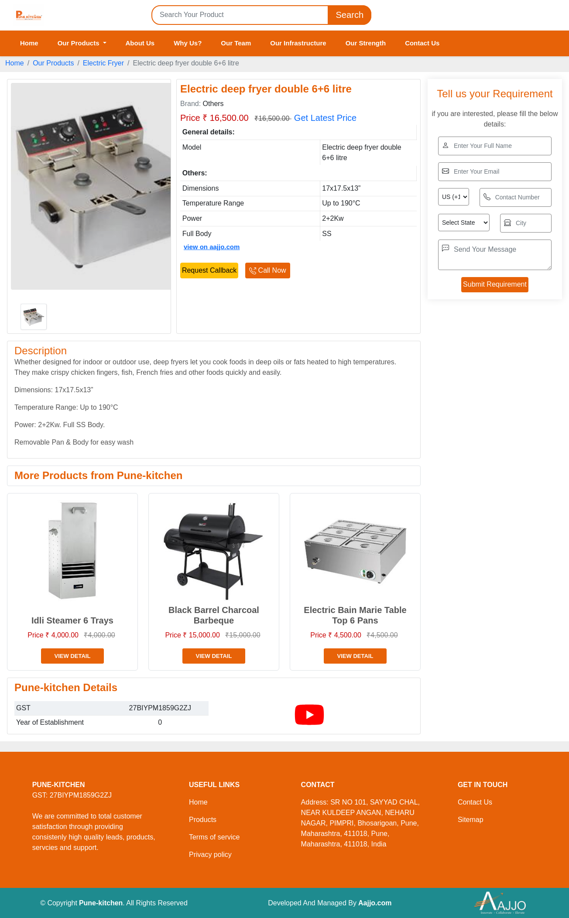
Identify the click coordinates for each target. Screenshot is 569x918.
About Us (140, 43)
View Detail (73, 656)
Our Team (236, 43)
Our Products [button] (79, 43)
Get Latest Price (325, 118)
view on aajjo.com (212, 246)
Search (349, 15)
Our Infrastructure (298, 43)
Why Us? (188, 43)
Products (202, 819)
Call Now (267, 270)
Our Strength (366, 43)
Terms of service (214, 837)
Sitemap (470, 819)
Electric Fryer (103, 63)
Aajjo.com (374, 903)
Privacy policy (210, 854)
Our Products (53, 63)
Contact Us (422, 43)
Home (29, 43)
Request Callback (209, 270)
